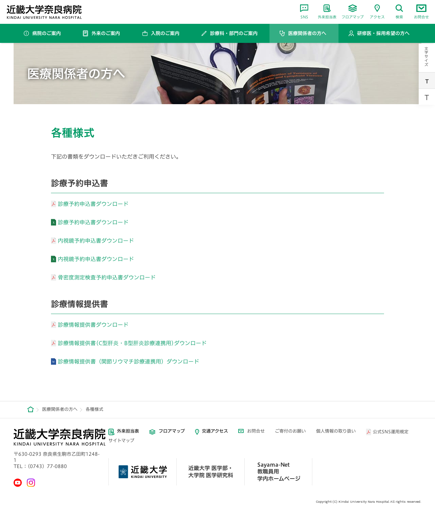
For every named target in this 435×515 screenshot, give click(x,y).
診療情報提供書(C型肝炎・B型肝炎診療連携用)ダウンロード (132, 343)
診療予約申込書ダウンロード (93, 204)
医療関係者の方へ (307, 33)
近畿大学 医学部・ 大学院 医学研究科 (210, 471)
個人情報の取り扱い (336, 431)
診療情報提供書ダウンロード (93, 324)
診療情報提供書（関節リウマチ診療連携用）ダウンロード (128, 361)
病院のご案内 (46, 33)
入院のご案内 (165, 33)
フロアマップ (353, 11)
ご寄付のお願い (290, 431)
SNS (304, 11)
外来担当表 (327, 11)
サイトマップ (121, 440)
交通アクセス (215, 431)
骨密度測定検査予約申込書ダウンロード (107, 277)
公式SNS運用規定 (390, 432)
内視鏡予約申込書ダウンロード (96, 240)
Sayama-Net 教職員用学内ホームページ (278, 472)
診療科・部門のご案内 (234, 33)
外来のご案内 (105, 33)
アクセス (377, 11)
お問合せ (421, 11)
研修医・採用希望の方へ (383, 33)
